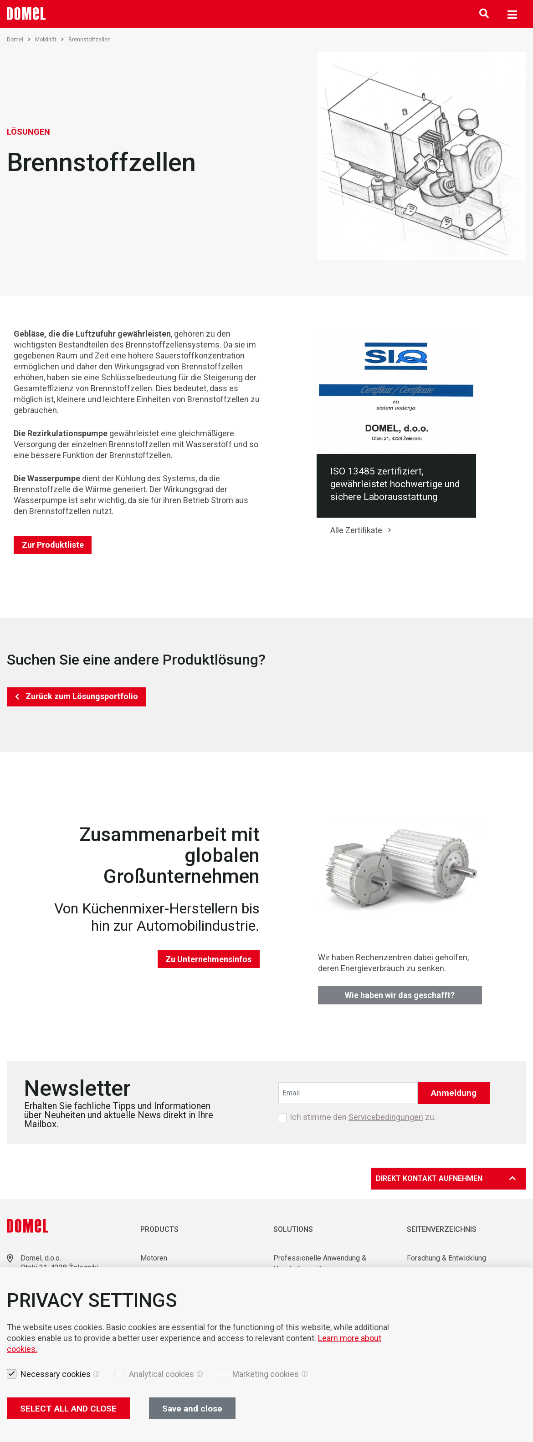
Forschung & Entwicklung (446, 1258)
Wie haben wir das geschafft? (400, 995)
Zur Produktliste (53, 545)
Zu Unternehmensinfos (208, 959)
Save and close (192, 1408)
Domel (19, 39)
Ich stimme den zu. (363, 1117)
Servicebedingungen (385, 1117)
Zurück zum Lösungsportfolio (82, 696)
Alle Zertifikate (356, 530)
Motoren (153, 1258)
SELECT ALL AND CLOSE (68, 1408)
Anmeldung (454, 1093)
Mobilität (49, 39)
